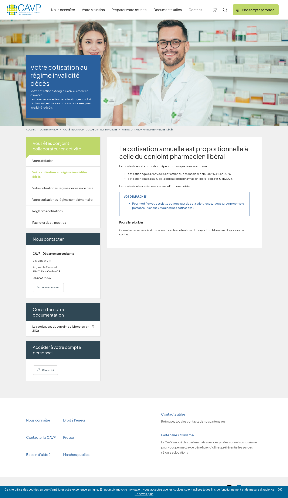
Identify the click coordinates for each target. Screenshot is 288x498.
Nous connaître (63, 9)
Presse (69, 437)
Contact (195, 9)
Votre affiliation (42, 161)
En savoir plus (144, 494)
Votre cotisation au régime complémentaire (62, 199)
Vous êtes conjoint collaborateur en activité (89, 129)
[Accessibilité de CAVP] (215, 10)
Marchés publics (76, 454)
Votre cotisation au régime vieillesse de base (63, 188)
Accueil (30, 129)
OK (280, 489)
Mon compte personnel (255, 10)
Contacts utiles (173, 414)
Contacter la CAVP (41, 437)
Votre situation (93, 9)
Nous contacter (48, 287)
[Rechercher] (225, 10)
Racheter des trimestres (49, 222)
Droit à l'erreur (74, 420)
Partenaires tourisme (177, 435)
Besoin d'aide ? (38, 454)
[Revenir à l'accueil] (24, 10)
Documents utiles (167, 9)
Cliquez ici (45, 370)
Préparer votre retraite (129, 9)
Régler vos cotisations (47, 211)
